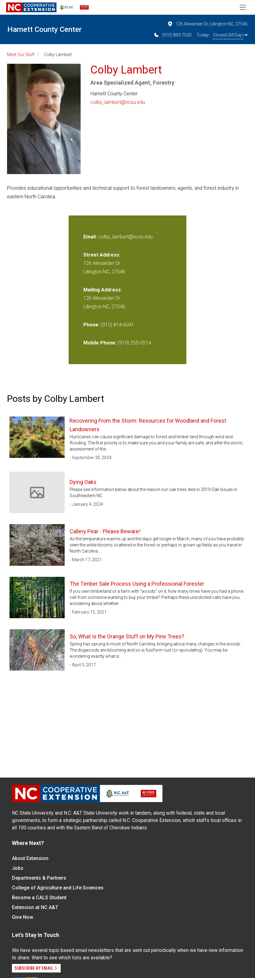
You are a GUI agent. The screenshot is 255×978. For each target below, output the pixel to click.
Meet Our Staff (21, 54)
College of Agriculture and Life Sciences (58, 888)
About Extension (30, 858)
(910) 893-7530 (172, 35)
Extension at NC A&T (35, 907)
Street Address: (101, 255)
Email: (90, 237)
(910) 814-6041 (117, 325)
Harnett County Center (44, 29)
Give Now (22, 917)
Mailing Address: (102, 290)
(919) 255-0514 (134, 343)
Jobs (17, 868)
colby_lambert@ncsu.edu (117, 102)
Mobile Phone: (99, 343)
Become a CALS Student (39, 897)
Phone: (91, 325)
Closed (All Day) (230, 34)
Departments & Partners (39, 878)
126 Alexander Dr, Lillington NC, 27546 (207, 24)
